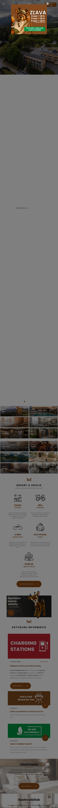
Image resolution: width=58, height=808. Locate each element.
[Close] (47, 3)
